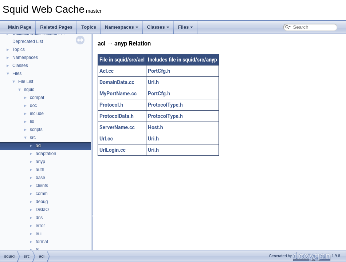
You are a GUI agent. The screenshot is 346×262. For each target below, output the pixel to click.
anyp (40, 161)
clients (42, 185)
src (33, 137)
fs (37, 249)
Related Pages (56, 27)
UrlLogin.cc (112, 150)
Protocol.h (111, 105)
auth (40, 169)
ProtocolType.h (165, 105)
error (40, 225)
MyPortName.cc (118, 93)
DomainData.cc (116, 82)
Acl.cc (106, 71)
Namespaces (121, 27)
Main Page (19, 27)
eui (39, 233)
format (42, 241)
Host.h (155, 127)
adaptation (46, 153)
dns (39, 217)
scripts (36, 129)
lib (32, 121)
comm (42, 193)
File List (25, 81)
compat (37, 97)
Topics (88, 27)
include (37, 113)
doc (33, 105)
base (40, 177)
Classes (158, 27)
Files (185, 27)
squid (29, 89)
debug (42, 201)
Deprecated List (27, 41)
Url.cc (106, 139)
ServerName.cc (117, 127)
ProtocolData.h (116, 116)
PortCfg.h (159, 71)
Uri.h (153, 82)
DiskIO (42, 209)
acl (38, 145)
